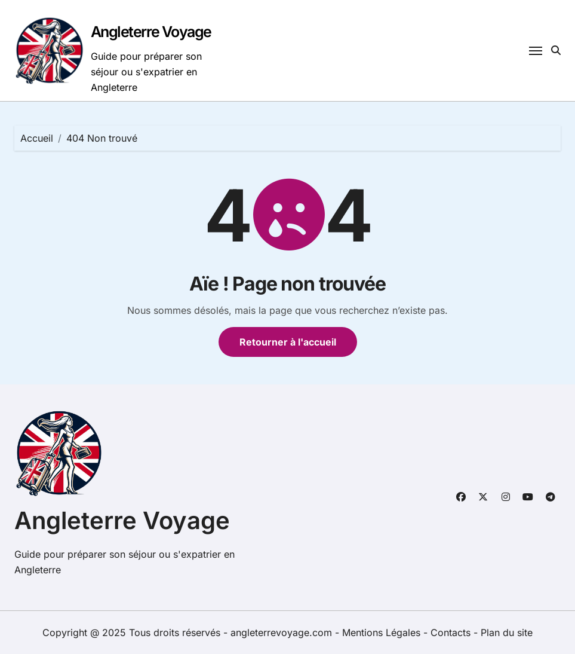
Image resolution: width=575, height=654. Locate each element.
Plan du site (507, 632)
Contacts (451, 632)
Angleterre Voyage (151, 32)
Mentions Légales (382, 632)
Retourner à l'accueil (287, 342)
